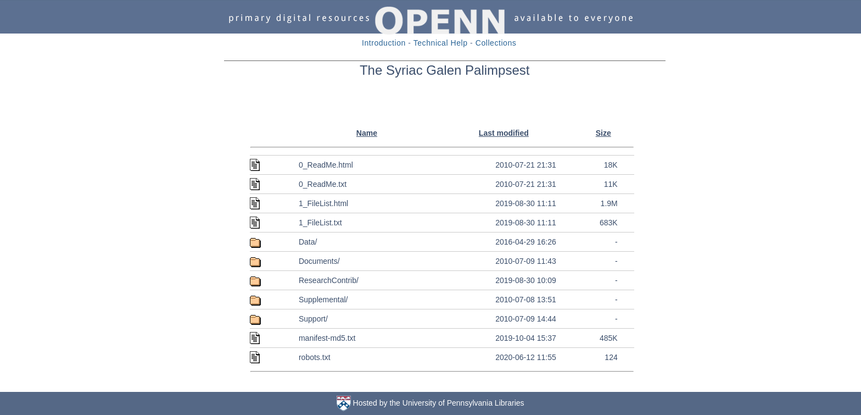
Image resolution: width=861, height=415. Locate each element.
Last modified (504, 133)
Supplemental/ (323, 299)
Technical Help (440, 42)
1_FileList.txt (320, 222)
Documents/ (319, 261)
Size (603, 133)
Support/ (313, 318)
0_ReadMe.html (326, 165)
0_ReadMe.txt (322, 184)
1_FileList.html (323, 203)
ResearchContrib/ (329, 280)
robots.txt (315, 357)
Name (366, 133)
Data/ (308, 241)
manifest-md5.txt (327, 338)
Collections (496, 42)
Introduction (384, 42)
